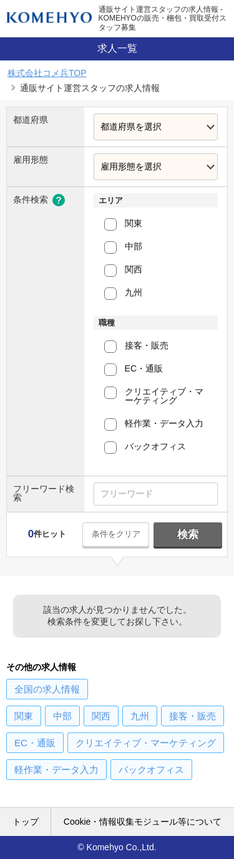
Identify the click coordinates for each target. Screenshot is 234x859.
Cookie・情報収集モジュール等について (143, 822)
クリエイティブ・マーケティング (164, 395)
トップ (25, 822)
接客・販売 (146, 345)
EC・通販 (144, 368)
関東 (133, 223)
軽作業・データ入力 (164, 423)
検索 (187, 534)
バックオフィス (155, 446)
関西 (133, 269)
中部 (133, 246)
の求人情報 (47, 689)
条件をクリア (116, 534)
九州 (133, 292)
